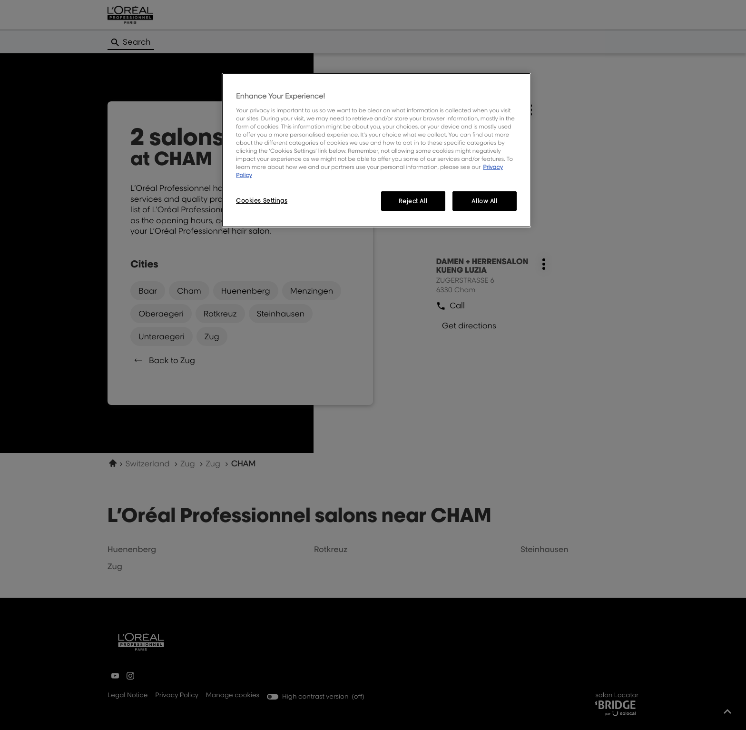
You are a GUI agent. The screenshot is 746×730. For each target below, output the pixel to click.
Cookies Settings (261, 200)
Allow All (484, 201)
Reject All (413, 201)
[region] (376, 150)
